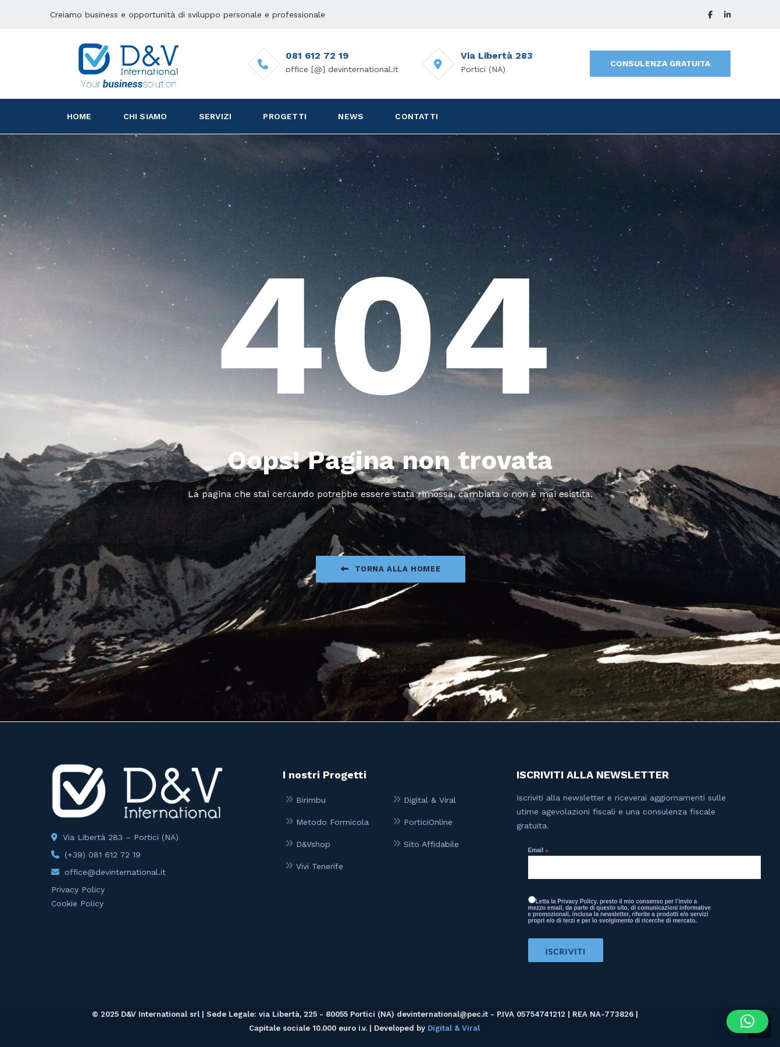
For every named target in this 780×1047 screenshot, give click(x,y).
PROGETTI (285, 116)
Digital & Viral (430, 800)
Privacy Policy (78, 889)
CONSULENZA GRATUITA (660, 63)
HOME (79, 116)
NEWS (351, 116)
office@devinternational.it (115, 872)
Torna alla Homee (390, 568)
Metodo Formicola (332, 822)
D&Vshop (313, 844)
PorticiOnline (428, 822)
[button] (747, 1021)
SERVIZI (215, 116)
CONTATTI (416, 116)
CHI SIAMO (145, 116)
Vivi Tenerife (319, 866)
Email (538, 850)
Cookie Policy (77, 903)
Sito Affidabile (431, 844)
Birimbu (311, 800)
